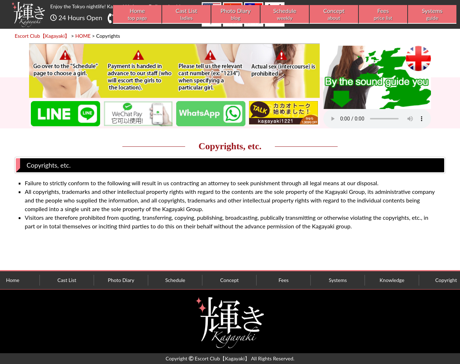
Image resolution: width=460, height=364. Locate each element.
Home (137, 14)
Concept (334, 14)
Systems (432, 14)
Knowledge (392, 280)
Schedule (284, 14)
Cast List (186, 14)
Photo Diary (235, 14)
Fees (383, 14)
